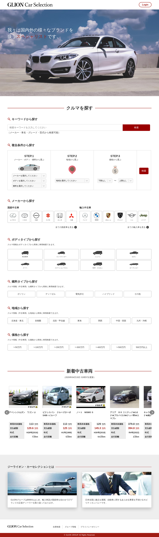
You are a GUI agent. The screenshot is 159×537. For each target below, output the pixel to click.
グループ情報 (70, 527)
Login (145, 4)
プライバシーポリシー (90, 527)
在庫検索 (56, 527)
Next (152, 412)
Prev (7, 412)
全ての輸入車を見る (138, 227)
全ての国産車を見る (66, 227)
